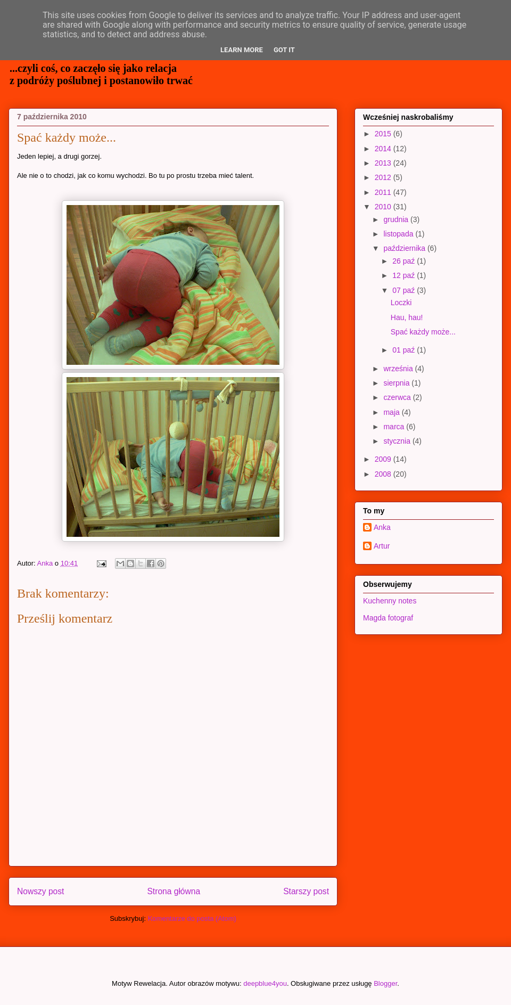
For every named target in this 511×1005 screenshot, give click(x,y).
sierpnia (397, 383)
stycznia (397, 441)
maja (392, 412)
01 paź (404, 350)
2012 (384, 177)
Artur (382, 546)
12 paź (404, 275)
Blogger (385, 983)
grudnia (396, 219)
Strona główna (173, 891)
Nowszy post (40, 891)
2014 (384, 148)
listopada (399, 234)
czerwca (398, 397)
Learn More (241, 50)
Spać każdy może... (423, 332)
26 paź (404, 261)
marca (394, 426)
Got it (284, 50)
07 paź (404, 290)
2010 (384, 206)
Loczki (401, 302)
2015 (384, 133)
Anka (382, 527)
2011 (384, 192)
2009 (384, 459)
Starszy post (306, 891)
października (405, 248)
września (399, 368)
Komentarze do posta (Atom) (192, 918)
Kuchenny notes (389, 601)
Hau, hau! (407, 317)
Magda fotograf (388, 618)
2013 (384, 163)
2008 (384, 474)
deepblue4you (265, 983)
